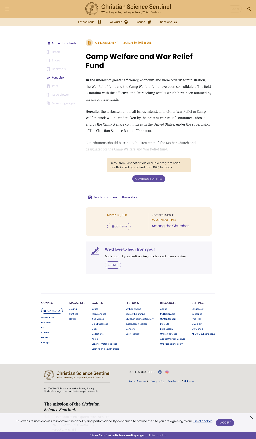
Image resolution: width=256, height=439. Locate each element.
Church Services (168, 334)
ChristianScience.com (171, 344)
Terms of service (137, 381)
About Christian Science (172, 339)
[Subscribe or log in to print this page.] (53, 86)
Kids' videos (98, 319)
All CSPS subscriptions (203, 334)
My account (198, 309)
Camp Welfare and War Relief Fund (139, 61)
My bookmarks (133, 309)
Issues (95, 309)
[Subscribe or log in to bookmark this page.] (57, 69)
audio (105, 349)
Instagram (46, 342)
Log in (235, 9)
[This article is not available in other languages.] (61, 103)
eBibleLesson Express (136, 324)
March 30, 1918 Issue (136, 43)
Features (132, 303)
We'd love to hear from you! (130, 249)
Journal (73, 309)
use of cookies (202, 421)
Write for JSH (47, 317)
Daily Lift (164, 324)
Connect (48, 303)
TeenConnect (99, 314)
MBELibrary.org (167, 314)
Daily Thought (133, 334)
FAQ (43, 327)
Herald (72, 319)
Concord (130, 329)
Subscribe (197, 314)
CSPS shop (197, 329)
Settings (198, 303)
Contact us (52, 310)
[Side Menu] (7, 9)
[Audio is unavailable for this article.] (53, 52)
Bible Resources (100, 324)
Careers (45, 332)
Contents (118, 226)
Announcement (106, 43)
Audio (95, 339)
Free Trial (196, 319)
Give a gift (197, 324)
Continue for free (148, 179)
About (163, 309)
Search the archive (135, 314)
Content (98, 303)
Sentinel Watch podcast (104, 344)
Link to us (46, 322)
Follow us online (142, 372)
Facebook (46, 337)
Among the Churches (170, 225)
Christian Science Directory (140, 319)
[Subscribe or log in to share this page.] (54, 60)
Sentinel (73, 314)
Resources (168, 303)
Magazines (77, 303)
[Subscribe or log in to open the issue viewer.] (58, 94)
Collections (97, 334)
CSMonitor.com (168, 319)
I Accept (225, 422)
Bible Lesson (166, 329)
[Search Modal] (249, 9)
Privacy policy (157, 381)
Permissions (174, 381)
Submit (113, 265)
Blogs (94, 329)
